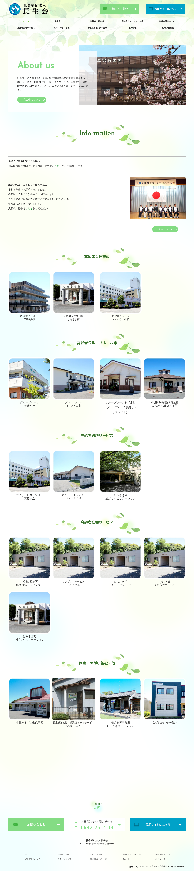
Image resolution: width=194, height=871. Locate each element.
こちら (58, 166)
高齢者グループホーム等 (132, 21)
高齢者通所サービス (168, 21)
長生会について (61, 21)
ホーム (26, 21)
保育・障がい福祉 (61, 28)
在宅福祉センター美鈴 (97, 28)
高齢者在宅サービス (26, 28)
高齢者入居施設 (97, 21)
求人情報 (132, 28)
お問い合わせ (168, 28)
